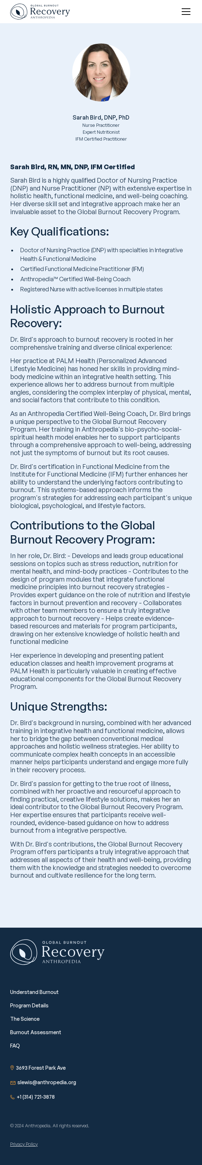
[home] (40, 12)
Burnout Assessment (35, 1032)
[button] (184, 11)
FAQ (15, 1046)
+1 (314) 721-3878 (36, 1097)
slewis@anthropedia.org (46, 1082)
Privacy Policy (24, 1144)
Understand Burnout (34, 992)
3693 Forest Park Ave (41, 1068)
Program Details (29, 1005)
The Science (25, 1019)
